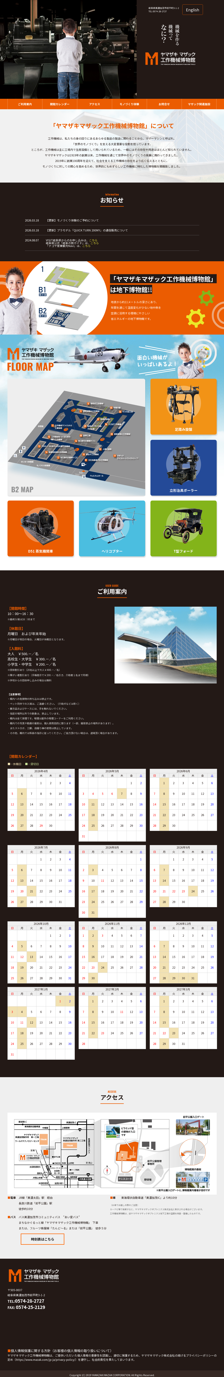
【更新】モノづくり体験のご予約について (72, 220)
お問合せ (164, 104)
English (192, 9)
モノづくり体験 (129, 104)
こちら (93, 240)
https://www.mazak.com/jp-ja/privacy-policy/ (45, 1359)
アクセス (94, 104)
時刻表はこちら (42, 1239)
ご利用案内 (25, 104)
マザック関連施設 (199, 104)
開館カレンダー (60, 104)
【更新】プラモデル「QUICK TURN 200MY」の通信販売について (87, 230)
